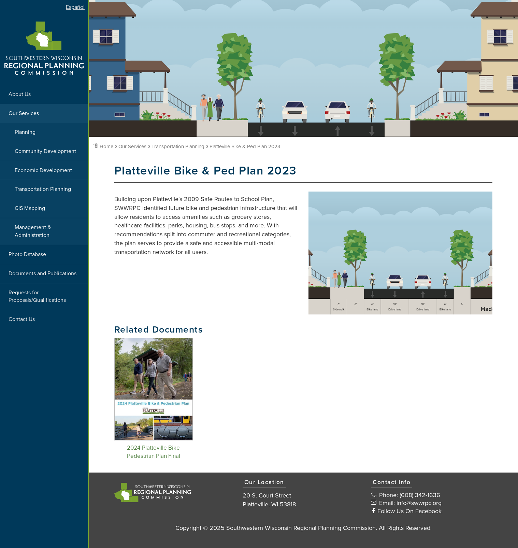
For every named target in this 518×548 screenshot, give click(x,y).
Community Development (45, 151)
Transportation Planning (43, 189)
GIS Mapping (30, 208)
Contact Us (22, 319)
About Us (20, 94)
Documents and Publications (42, 273)
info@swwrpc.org (419, 503)
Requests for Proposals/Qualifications (37, 296)
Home (103, 146)
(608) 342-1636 (420, 495)
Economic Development (43, 170)
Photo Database (27, 254)
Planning (25, 132)
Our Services (24, 113)
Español (75, 7)
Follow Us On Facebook (409, 511)
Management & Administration (33, 231)
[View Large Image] (400, 253)
